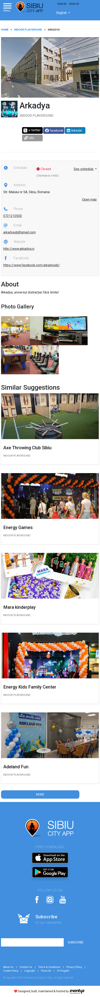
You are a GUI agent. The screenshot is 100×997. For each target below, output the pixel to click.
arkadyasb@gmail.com (19, 232)
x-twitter (32, 130)
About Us (8, 967)
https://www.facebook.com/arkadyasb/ (31, 265)
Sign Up (74, 3)
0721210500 (12, 216)
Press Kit (46, 970)
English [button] (62, 13)
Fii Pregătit (63, 970)
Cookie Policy (10, 970)
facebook (54, 131)
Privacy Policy (74, 967)
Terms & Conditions (49, 967)
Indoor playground (28, 29)
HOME (4, 29)
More (40, 794)
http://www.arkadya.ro (18, 249)
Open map (89, 199)
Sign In (61, 3)
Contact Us (25, 967)
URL (29, 138)
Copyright (29, 970)
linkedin (74, 131)
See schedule (84, 169)
